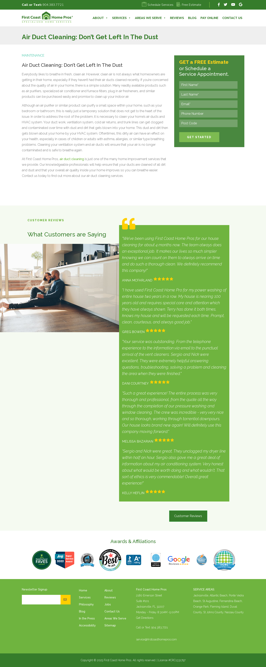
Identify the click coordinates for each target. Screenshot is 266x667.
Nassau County (234, 612)
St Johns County (213, 612)
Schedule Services (157, 5)
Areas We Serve (150, 18)
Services (121, 18)
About (100, 18)
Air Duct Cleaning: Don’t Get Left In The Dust (72, 65)
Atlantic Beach (219, 595)
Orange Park (201, 606)
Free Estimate (188, 5)
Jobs (107, 604)
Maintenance (33, 55)
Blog (192, 18)
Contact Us (232, 18)
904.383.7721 (53, 5)
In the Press (87, 618)
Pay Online (209, 18)
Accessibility (87, 625)
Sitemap (110, 625)
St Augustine (210, 601)
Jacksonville (200, 595)
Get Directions (144, 617)
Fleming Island (219, 606)
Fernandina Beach (230, 601)
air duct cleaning (72, 159)
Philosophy (86, 604)
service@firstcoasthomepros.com (156, 639)
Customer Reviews (188, 516)
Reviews (177, 18)
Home (83, 590)
